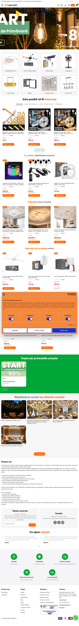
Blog (22, 600)
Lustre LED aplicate (30, 104)
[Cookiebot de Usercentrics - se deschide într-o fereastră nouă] (68, 294)
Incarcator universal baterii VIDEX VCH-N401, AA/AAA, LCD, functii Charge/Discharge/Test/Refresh (13, 184)
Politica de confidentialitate (47, 602)
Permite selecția (39, 330)
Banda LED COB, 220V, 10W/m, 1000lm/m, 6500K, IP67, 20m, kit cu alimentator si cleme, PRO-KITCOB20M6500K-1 (63, 133)
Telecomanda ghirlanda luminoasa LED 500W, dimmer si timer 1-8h (64, 184)
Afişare (71, 325)
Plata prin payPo (44, 597)
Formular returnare (25, 607)
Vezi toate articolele (39, 454)
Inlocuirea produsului (27, 577)
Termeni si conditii (44, 600)
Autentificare (4, 592)
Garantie (14, 561)
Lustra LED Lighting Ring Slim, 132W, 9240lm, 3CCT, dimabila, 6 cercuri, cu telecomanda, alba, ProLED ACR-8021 (64, 230)
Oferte (22, 602)
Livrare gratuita (52, 577)
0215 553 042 (62, 600)
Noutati (22, 592)
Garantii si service (44, 594)
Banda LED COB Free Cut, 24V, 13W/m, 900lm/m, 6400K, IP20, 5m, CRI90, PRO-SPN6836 (39, 133)
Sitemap (23, 612)
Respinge (15, 330)
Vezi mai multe (39, 150)
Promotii (5, 389)
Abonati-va (32, 525)
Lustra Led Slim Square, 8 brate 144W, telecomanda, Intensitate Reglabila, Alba (38, 230)
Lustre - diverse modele (46, 104)
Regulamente (24, 597)
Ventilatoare (59, 104)
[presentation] (3, 127)
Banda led (19, 104)
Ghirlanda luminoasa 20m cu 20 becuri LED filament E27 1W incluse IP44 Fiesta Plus (20, 336)
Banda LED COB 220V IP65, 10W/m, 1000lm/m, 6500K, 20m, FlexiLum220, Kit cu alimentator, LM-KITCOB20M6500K (13, 230)
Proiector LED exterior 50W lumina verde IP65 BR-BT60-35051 (57, 335)
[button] (38, 546)
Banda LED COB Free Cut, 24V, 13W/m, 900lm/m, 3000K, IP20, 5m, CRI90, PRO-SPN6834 (13, 133)
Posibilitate (39, 561)
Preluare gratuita (65, 561)
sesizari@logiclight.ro (64, 605)
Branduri (23, 594)
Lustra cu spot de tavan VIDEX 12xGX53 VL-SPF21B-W (13, 277)
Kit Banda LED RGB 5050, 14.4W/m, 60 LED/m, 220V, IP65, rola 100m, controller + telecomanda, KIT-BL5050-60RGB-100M (39, 184)
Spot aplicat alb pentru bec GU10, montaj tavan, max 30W (65, 277)
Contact (23, 610)
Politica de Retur (25, 605)
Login (73, 5)
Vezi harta (61, 607)
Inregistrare (4, 594)
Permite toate (64, 330)
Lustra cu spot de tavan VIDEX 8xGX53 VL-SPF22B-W (38, 277)
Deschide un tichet (45, 592)
